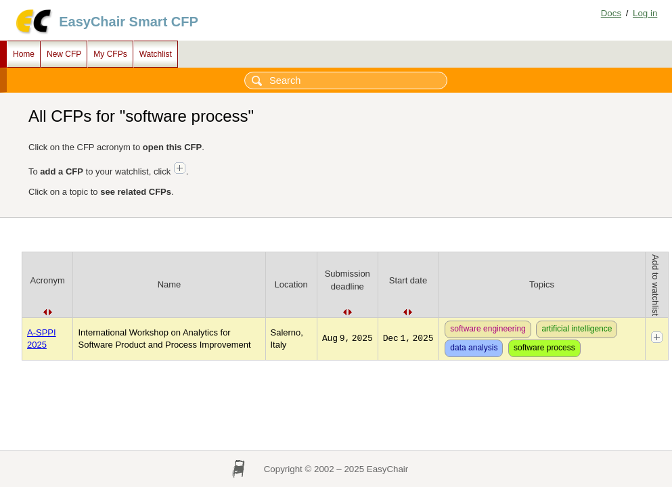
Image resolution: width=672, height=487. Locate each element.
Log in (645, 13)
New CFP (64, 54)
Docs (611, 13)
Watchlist (155, 54)
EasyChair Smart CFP (128, 21)
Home (24, 54)
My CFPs (110, 54)
